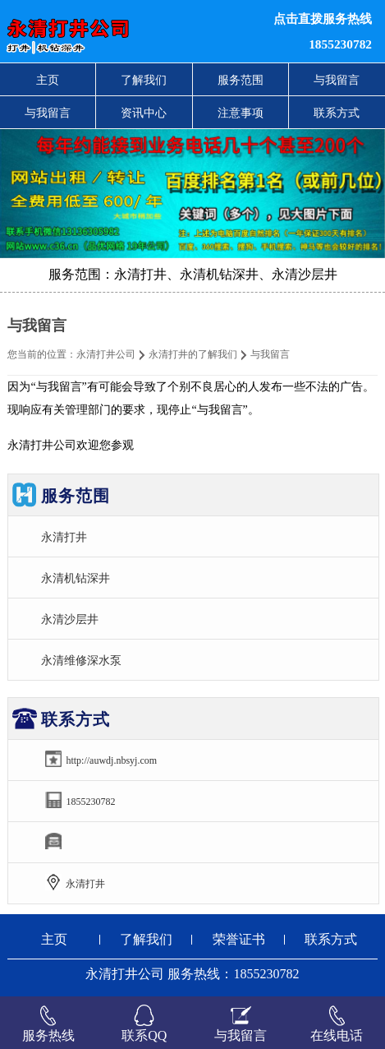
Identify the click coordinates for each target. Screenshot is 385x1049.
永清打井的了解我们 (193, 354)
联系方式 (337, 112)
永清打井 (64, 536)
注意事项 (241, 112)
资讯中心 (144, 112)
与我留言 (337, 79)
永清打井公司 (105, 354)
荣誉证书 (239, 939)
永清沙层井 (70, 619)
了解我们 (144, 79)
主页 (47, 79)
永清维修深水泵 (81, 660)
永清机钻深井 (75, 578)
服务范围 (241, 79)
